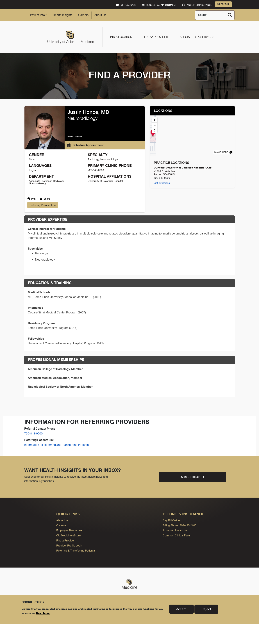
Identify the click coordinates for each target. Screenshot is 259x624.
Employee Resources (69, 530)
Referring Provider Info (43, 205)
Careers (83, 15)
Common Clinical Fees (176, 535)
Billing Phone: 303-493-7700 (179, 525)
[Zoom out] (154, 125)
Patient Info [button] (37, 15)
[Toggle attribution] (231, 152)
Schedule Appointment (85, 145)
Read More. (43, 613)
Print (31, 198)
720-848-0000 (33, 433)
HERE (225, 152)
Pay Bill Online (171, 520)
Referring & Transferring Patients (75, 550)
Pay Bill (223, 4)
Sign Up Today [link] (192, 477)
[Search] (229, 15)
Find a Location (120, 37)
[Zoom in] (154, 119)
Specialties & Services (197, 37)
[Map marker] (192, 133)
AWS (218, 152)
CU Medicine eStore (68, 535)
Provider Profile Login (69, 545)
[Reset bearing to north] (154, 130)
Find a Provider (156, 37)
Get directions (162, 182)
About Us (100, 15)
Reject (206, 609)
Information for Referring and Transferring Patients (56, 445)
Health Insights (62, 15)
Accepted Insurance (175, 530)
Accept (181, 609)
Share (45, 198)
